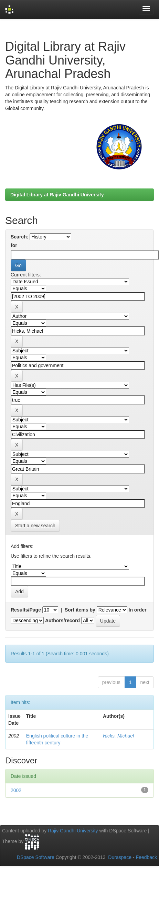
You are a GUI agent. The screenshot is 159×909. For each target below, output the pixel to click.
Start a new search (35, 525)
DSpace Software (35, 857)
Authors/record (62, 620)
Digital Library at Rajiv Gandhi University (57, 194)
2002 (16, 790)
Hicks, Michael (118, 736)
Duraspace (119, 857)
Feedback (146, 857)
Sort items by (80, 610)
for (14, 245)
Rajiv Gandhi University (73, 830)
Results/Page (26, 610)
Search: (19, 237)
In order (138, 610)
